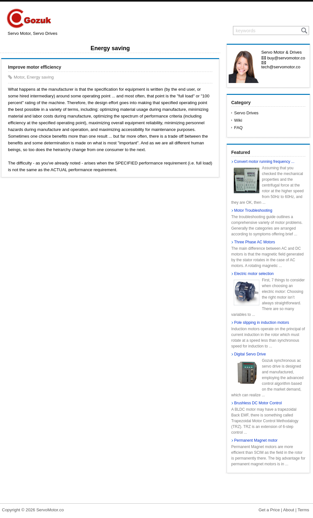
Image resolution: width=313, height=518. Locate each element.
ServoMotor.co (50, 509)
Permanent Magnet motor (256, 440)
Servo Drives (246, 112)
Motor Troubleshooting (253, 210)
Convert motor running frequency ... (264, 161)
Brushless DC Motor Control (258, 403)
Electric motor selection (254, 273)
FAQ (238, 127)
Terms (303, 509)
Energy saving (40, 77)
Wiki (238, 120)
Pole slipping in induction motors (261, 322)
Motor (19, 77)
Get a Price (269, 509)
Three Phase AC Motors (254, 242)
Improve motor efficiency (34, 67)
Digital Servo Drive (250, 354)
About (288, 509)
